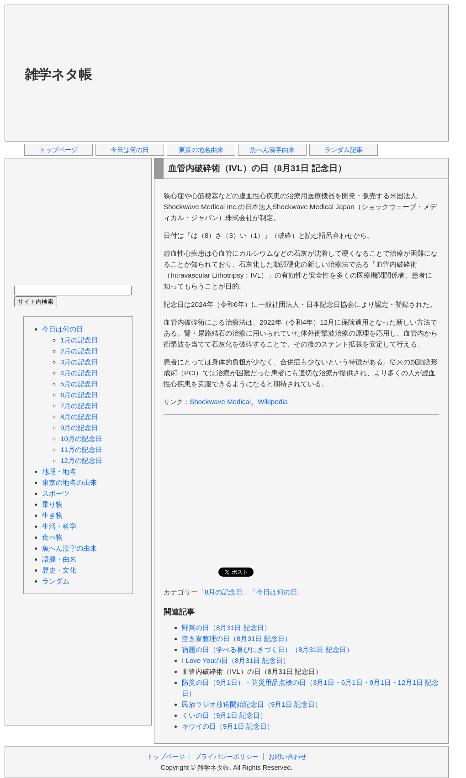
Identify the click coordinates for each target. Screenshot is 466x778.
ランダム (55, 581)
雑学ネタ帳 (58, 74)
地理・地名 (59, 471)
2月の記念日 (79, 351)
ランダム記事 (343, 149)
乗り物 (52, 504)
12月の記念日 (81, 460)
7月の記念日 (79, 406)
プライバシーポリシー (227, 756)
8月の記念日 (224, 592)
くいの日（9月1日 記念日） (224, 715)
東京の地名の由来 (69, 482)
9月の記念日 (79, 427)
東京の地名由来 (201, 149)
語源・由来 (59, 559)
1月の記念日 (79, 340)
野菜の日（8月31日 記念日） (226, 627)
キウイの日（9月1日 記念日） (228, 726)
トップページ (58, 149)
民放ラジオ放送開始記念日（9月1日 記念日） (252, 704)
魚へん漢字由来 (272, 149)
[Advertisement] (252, 73)
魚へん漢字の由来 (69, 548)
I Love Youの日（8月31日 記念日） (236, 660)
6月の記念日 (79, 395)
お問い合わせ (287, 756)
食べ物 (52, 537)
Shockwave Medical (220, 401)
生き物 (52, 515)
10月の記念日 (81, 438)
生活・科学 (59, 526)
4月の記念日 (79, 373)
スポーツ (55, 493)
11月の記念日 (81, 449)
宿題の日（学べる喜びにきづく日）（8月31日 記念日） (267, 649)
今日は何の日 (130, 149)
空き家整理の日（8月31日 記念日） (236, 638)
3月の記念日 (79, 362)
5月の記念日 (79, 384)
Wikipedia (273, 401)
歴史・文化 (59, 570)
